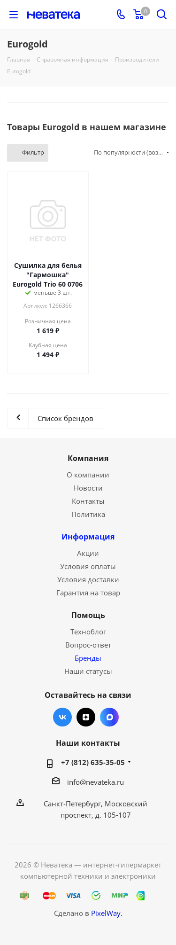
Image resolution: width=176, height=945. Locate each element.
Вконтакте (62, 717)
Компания (88, 458)
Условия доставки (88, 579)
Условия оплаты (88, 566)
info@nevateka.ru (95, 782)
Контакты (88, 501)
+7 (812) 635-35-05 (93, 762)
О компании (88, 474)
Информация (88, 536)
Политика (88, 514)
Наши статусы (88, 671)
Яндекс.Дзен (86, 717)
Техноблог (88, 631)
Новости (88, 487)
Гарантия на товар (88, 592)
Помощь (88, 615)
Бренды (88, 658)
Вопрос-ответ (88, 644)
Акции (88, 553)
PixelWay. (106, 913)
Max (109, 717)
